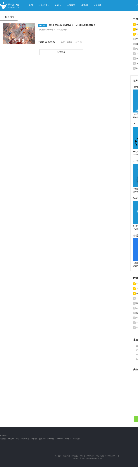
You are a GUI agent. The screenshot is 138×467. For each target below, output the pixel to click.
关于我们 (58, 456)
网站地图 (74, 456)
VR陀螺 (11, 439)
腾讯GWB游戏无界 (22, 439)
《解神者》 (78, 42)
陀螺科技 (3, 439)
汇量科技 (68, 439)
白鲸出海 (50, 439)
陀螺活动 (34, 439)
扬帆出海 (42, 439)
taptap (69, 42)
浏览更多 (61, 52)
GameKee (59, 439)
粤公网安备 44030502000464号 (107, 456)
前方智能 (76, 439)
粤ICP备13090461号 (87, 456)
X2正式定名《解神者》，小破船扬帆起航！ (67, 25)
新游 (63, 42)
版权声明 (66, 456)
